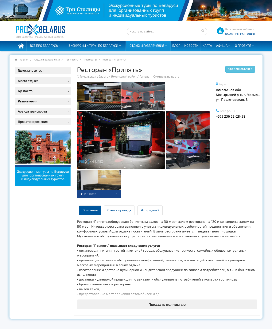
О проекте (243, 45)
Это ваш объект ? (240, 68)
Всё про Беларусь (44, 45)
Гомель (144, 76)
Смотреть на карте (166, 76)
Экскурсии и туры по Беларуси (93, 45)
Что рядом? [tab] (150, 210)
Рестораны (90, 59)
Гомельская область (94, 76)
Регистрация (245, 33)
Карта (207, 45)
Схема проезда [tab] (119, 210)
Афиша (222, 45)
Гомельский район (123, 76)
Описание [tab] (90, 210)
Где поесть (72, 59)
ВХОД (229, 33)
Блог (176, 45)
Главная (23, 59)
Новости (191, 45)
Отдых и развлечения (146, 45)
